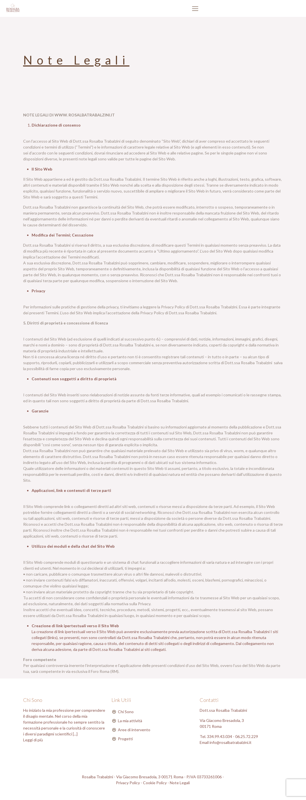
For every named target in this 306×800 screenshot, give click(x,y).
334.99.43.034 (220, 736)
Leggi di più (33, 739)
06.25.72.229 (246, 736)
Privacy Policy (128, 782)
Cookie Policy (155, 782)
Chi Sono (126, 711)
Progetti (125, 738)
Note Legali (180, 782)
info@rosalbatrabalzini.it (231, 742)
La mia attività (130, 720)
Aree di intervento (134, 729)
